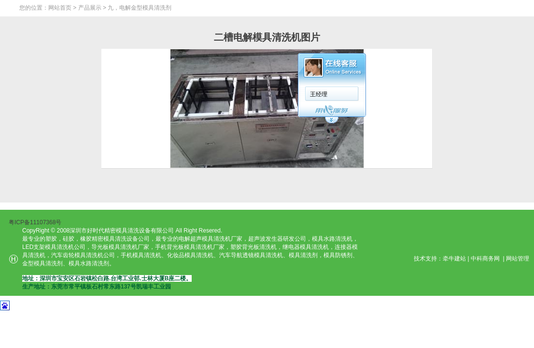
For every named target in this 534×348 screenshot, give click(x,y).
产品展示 (89, 7)
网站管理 (517, 258)
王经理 (318, 94)
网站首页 (59, 7)
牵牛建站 (454, 258)
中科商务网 (485, 258)
